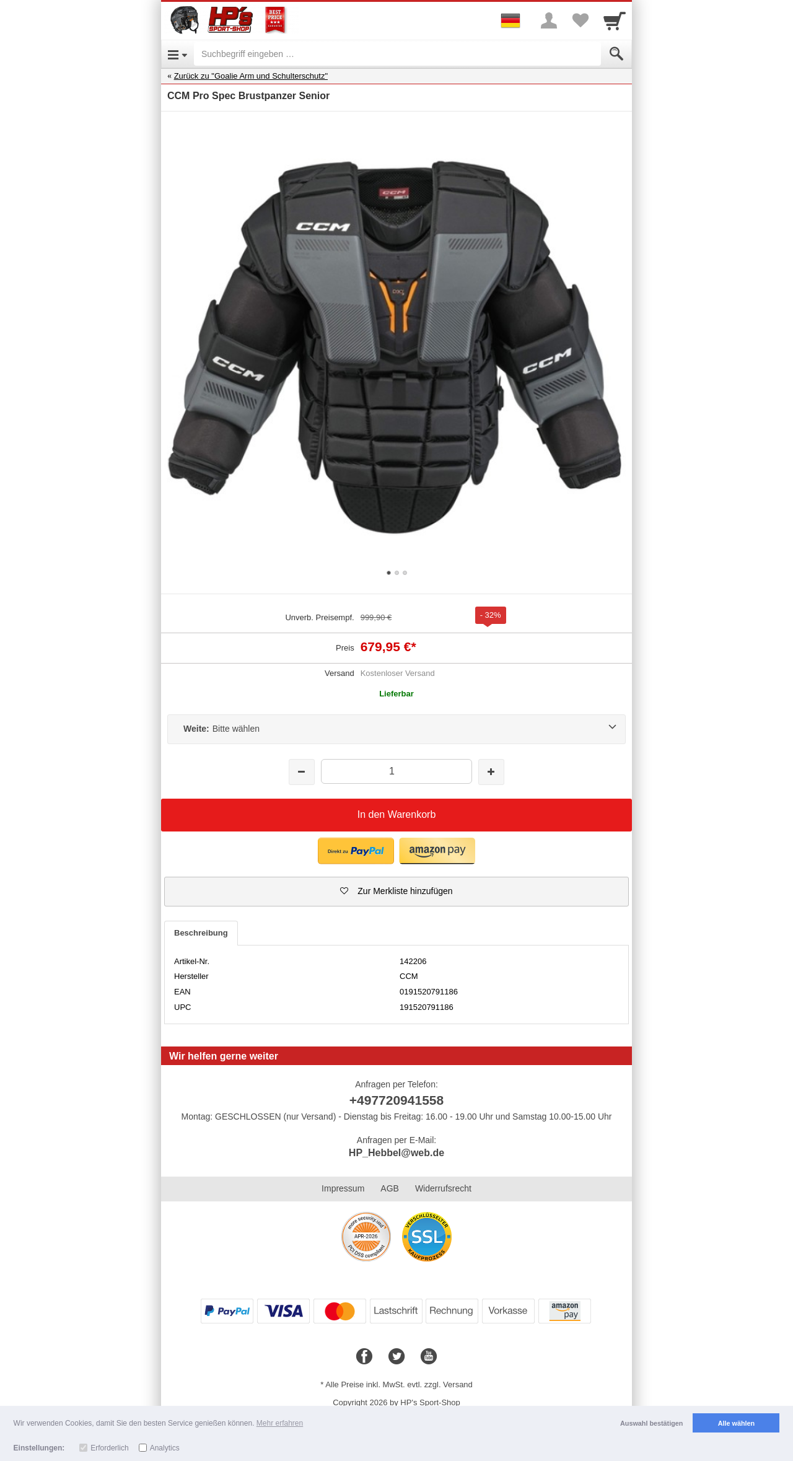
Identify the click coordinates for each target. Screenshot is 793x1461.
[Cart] (614, 20)
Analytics (165, 1448)
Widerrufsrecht (443, 1188)
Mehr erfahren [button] (279, 1423)
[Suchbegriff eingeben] (397, 54)
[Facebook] (364, 1357)
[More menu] (549, 20)
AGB (389, 1188)
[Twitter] (396, 1357)
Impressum (343, 1188)
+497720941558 (396, 1100)
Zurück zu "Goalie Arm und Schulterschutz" (251, 76)
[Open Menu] (177, 54)
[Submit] (616, 54)
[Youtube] (429, 1357)
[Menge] (396, 771)
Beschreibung (201, 932)
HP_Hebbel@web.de (396, 1152)
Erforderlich (109, 1448)
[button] (396, 891)
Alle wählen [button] (736, 1423)
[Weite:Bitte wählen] (396, 729)
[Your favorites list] (580, 20)
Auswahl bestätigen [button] (651, 1423)
